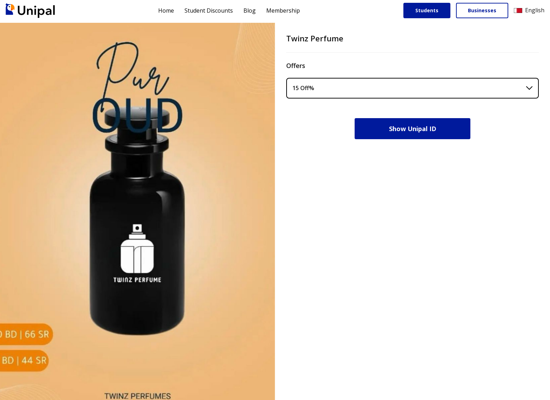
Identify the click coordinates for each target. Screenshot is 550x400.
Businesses (482, 10)
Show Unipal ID (412, 128)
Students (426, 10)
